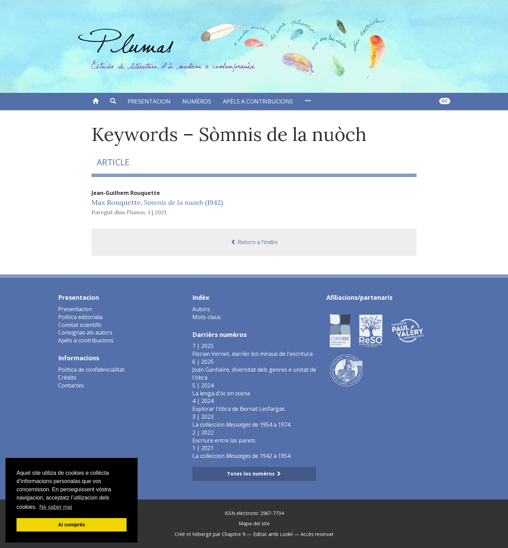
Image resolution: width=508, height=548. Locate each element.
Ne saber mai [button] (55, 507)
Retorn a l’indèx (254, 242)
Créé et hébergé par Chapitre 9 (210, 534)
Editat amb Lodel (273, 534)
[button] (113, 101)
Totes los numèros (254, 473)
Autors (201, 309)
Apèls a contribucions (258, 101)
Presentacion (149, 101)
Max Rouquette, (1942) (157, 202)
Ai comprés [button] (71, 524)
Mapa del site (254, 523)
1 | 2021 (157, 212)
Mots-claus (206, 317)
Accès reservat (317, 534)
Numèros (196, 101)
